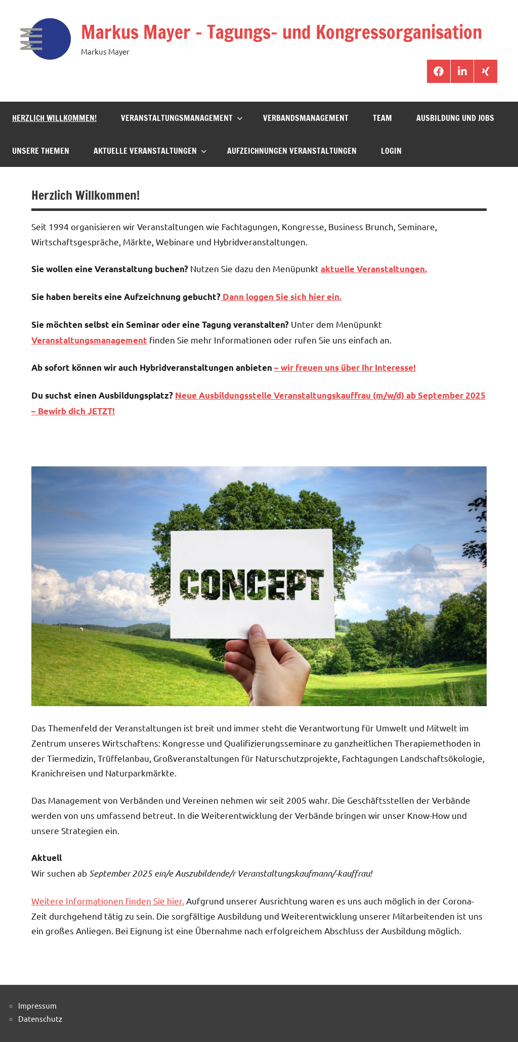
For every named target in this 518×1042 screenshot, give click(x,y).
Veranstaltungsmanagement (182, 117)
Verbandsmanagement (306, 117)
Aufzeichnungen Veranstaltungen (292, 150)
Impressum (37, 1005)
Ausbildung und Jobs (455, 117)
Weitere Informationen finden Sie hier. (107, 900)
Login (391, 150)
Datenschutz (40, 1018)
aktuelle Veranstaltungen (150, 150)
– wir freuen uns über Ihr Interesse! (345, 367)
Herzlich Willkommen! (54, 117)
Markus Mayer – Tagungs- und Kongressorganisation (281, 32)
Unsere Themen (40, 150)
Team (382, 117)
